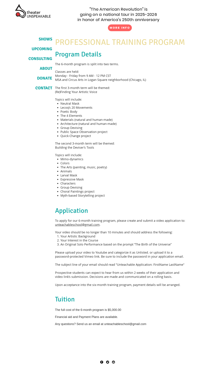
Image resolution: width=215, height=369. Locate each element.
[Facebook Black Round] (101, 362)
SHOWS (45, 39)
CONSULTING (40, 58)
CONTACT (43, 87)
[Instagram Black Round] (113, 362)
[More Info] (120, 27)
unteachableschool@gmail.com (77, 225)
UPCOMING (42, 48)
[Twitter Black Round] (107, 362)
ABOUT (46, 68)
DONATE (44, 78)
